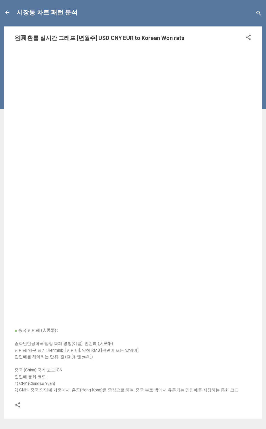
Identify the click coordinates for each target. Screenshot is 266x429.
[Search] (259, 14)
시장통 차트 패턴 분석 (47, 12)
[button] (248, 38)
